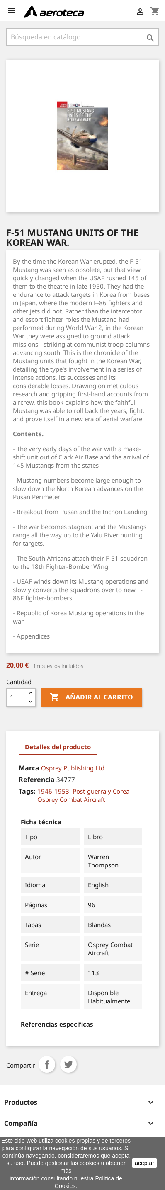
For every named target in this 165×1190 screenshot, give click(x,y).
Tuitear (68, 1064)
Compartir (47, 1064)
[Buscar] (82, 37)
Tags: (27, 791)
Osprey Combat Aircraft (71, 799)
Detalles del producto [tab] (58, 747)
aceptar (144, 1163)
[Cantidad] (16, 697)
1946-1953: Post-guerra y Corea (83, 791)
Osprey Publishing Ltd (72, 768)
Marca (29, 768)
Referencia (37, 779)
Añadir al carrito (91, 697)
